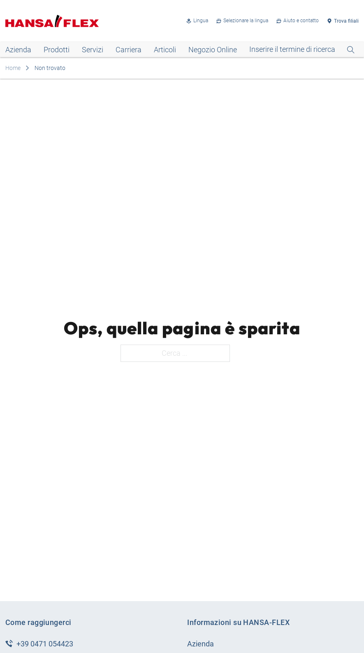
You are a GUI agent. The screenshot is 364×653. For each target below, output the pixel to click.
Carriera (128, 49)
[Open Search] (302, 49)
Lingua (200, 20)
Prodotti (57, 49)
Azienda (18, 49)
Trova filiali (346, 21)
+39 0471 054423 (44, 643)
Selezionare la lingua (245, 20)
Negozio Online (212, 49)
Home (13, 68)
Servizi (92, 49)
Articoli (165, 49)
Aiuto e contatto (301, 20)
